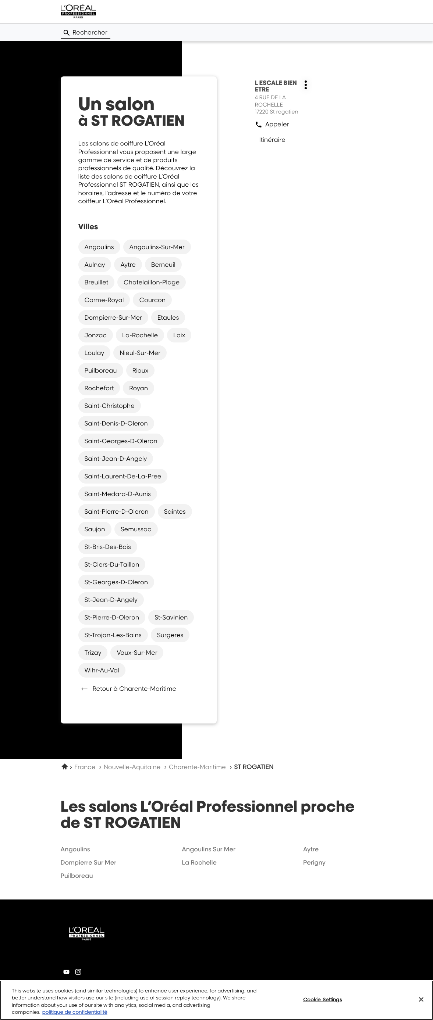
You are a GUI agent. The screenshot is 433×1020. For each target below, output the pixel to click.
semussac (136, 529)
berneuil (163, 264)
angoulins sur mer (208, 849)
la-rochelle (140, 335)
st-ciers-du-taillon (112, 564)
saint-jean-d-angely (116, 458)
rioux (140, 370)
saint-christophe (110, 405)
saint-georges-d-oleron (121, 441)
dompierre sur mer (89, 862)
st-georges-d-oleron (116, 582)
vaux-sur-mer (137, 652)
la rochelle (199, 862)
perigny (314, 862)
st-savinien (171, 617)
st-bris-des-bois (108, 546)
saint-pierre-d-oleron (117, 511)
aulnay (95, 264)
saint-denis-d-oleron (116, 423)
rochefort (99, 388)
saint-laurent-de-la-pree (123, 476)
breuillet (97, 282)
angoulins (99, 247)
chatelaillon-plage (152, 282)
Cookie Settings (322, 1003)
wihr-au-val (102, 670)
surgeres (170, 635)
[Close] (421, 1003)
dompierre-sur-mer (113, 317)
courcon (152, 300)
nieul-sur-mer (140, 352)
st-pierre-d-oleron (112, 617)
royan (138, 388)
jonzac (96, 335)
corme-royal (104, 300)
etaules (168, 317)
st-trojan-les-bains (113, 635)
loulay (94, 352)
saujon (95, 529)
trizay (93, 652)
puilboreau (101, 370)
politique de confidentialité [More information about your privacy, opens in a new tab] (74, 1016)
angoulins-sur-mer (157, 247)
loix (179, 335)
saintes (175, 511)
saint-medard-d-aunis (118, 494)
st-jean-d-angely (111, 599)
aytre (127, 264)
